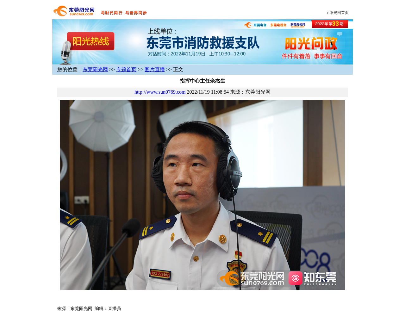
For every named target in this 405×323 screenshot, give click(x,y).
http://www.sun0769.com (160, 92)
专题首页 (126, 69)
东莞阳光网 (95, 69)
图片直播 (155, 69)
